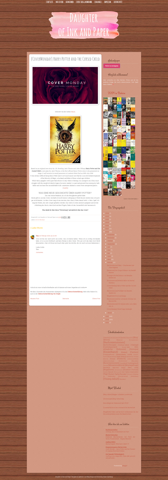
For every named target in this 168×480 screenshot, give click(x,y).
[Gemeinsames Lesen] (124, 354)
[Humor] (112, 359)
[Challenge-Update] (123, 345)
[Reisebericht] (118, 370)
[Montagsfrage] (131, 365)
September (111, 244)
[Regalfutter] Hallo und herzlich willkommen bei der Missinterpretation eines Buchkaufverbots (120, 413)
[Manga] (105, 365)
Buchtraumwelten (111, 430)
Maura (73, 112)
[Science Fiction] (130, 369)
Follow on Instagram (111, 66)
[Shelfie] (105, 372)
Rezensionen (69, 2)
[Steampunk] (117, 372)
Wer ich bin (59, 2)
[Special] (110, 372)
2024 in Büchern (116, 93)
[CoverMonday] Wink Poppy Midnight (119, 309)
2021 (107, 219)
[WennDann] (134, 376)
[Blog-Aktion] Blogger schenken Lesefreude (117, 394)
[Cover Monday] (40, 220)
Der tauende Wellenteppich (115, 454)
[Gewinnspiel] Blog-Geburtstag (113, 399)
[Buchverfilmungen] (109, 345)
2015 (107, 316)
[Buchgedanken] (133, 340)
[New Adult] (133, 367)
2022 (107, 216)
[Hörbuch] (121, 358)
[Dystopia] (134, 349)
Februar (110, 262)
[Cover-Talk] (126, 347)
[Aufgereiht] (122, 338)
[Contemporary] (110, 347)
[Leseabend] (123, 363)
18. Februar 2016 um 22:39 (48, 236)
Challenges (98, 2)
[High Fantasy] (121, 356)
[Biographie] (129, 338)
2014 (107, 319)
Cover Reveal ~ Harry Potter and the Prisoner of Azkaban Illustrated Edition (120, 450)
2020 (107, 222)
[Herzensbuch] (111, 356)
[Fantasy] (134, 352)
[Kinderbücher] (123, 361)
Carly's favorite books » (131, 199)
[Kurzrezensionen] (111, 363)
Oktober (110, 241)
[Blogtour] (119, 340)
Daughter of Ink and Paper (63, 477)
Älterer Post (96, 298)
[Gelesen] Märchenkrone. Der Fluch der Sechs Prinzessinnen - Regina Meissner (120, 438)
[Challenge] (134, 345)
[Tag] (105, 374)
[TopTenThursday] (120, 374)
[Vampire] (130, 374)
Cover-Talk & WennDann (84, 2)
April (109, 256)
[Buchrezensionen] (114, 342)
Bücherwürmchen (112, 435)
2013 (107, 322)
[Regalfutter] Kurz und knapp (116, 296)
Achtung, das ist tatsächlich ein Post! (117, 432)
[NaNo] (123, 367)
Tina (37, 236)
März (109, 259)
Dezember (111, 235)
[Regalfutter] (108, 369)
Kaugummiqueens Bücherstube (116, 447)
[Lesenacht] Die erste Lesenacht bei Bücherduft (119, 407)
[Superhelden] (134, 372)
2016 (107, 232)
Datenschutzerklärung (75, 292)
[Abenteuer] (106, 338)
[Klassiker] (135, 361)
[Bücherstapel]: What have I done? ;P (117, 444)
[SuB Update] (126, 372)
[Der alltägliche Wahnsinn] (120, 348)
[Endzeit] (124, 352)
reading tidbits (110, 442)
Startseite (49, 2)
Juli (108, 247)
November (111, 238)
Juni (109, 250)
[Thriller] (111, 374)
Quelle (65, 188)
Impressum (107, 2)
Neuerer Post (34, 298)
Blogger (124, 466)
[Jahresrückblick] (133, 359)
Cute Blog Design (89, 477)
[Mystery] (106, 367)
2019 (107, 226)
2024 (107, 213)
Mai (108, 253)
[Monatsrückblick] (116, 365)
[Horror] (105, 359)
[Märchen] (116, 367)
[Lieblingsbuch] (133, 363)
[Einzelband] (110, 351)
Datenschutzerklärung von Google (49, 294)
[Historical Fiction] (132, 356)
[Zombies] (123, 379)
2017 (107, 229)
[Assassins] (114, 338)
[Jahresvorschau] (108, 361)
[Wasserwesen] (123, 376)
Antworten (39, 252)
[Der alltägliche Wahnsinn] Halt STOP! (116, 403)
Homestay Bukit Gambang (105, 477)
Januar (109, 313)
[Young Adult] (111, 378)
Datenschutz (118, 2)
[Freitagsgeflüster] (108, 354)
